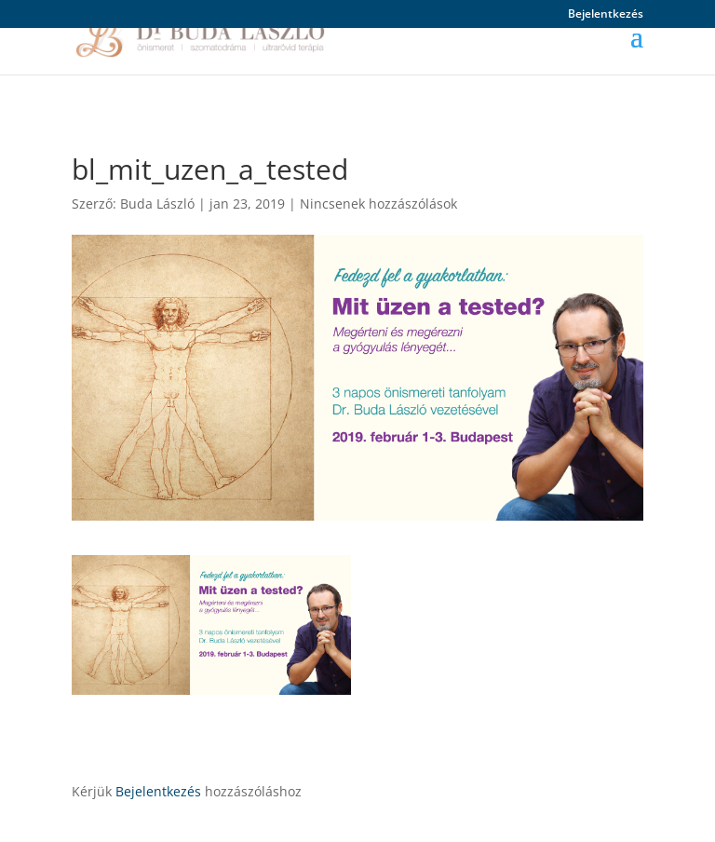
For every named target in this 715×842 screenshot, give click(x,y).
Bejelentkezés (605, 14)
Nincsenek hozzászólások (378, 203)
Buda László (157, 203)
